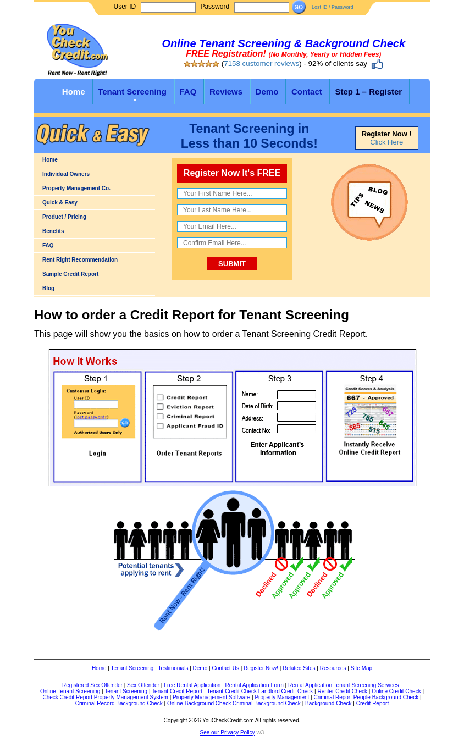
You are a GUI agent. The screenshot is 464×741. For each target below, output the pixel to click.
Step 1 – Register (368, 91)
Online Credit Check (396, 691)
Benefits (53, 231)
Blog (48, 288)
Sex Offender (143, 685)
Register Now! (261, 668)
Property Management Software (211, 697)
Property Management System (131, 697)
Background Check (328, 703)
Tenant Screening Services (366, 685)
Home (73, 91)
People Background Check (385, 697)
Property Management (282, 697)
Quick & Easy (60, 203)
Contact (306, 91)
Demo (267, 91)
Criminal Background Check (267, 703)
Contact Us (225, 668)
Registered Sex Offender (92, 685)
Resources (333, 668)
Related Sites (299, 668)
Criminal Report (332, 697)
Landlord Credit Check (285, 691)
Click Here (386, 142)
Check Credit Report (67, 697)
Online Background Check (199, 703)
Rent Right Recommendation (80, 260)
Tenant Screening (132, 91)
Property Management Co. (76, 188)
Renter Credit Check (342, 691)
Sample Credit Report (70, 274)
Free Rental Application (192, 685)
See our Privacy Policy (227, 732)
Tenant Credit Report (177, 691)
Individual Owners (66, 174)
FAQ (188, 91)
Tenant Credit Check (232, 691)
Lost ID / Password (332, 7)
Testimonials (173, 668)
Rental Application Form (254, 685)
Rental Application (310, 685)
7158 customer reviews (261, 63)
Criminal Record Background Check (119, 703)
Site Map (361, 668)
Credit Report (372, 703)
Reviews (225, 91)
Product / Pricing (64, 217)
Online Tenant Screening (70, 691)
